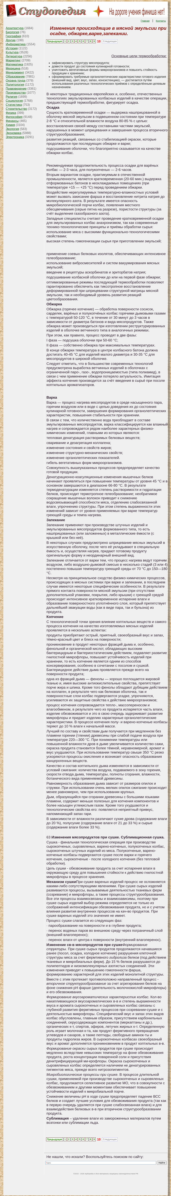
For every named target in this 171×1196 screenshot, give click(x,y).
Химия (10, 125)
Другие (11, 40)
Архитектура (15, 28)
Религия (11, 96)
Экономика (14, 133)
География (13, 36)
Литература (14, 56)
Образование (15, 76)
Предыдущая (54, 41)
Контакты (161, 21)
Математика (14, 64)
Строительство (16, 108)
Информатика (16, 44)
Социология (14, 100)
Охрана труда (15, 80)
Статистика (14, 104)
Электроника (15, 137)
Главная (145, 21)
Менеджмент (15, 72)
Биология (12, 32)
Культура (12, 52)
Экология (12, 129)
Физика (11, 112)
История (12, 48)
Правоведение (16, 88)
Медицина (13, 68)
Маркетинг (13, 60)
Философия (14, 116)
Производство (16, 92)
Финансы (12, 121)
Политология (15, 84)
